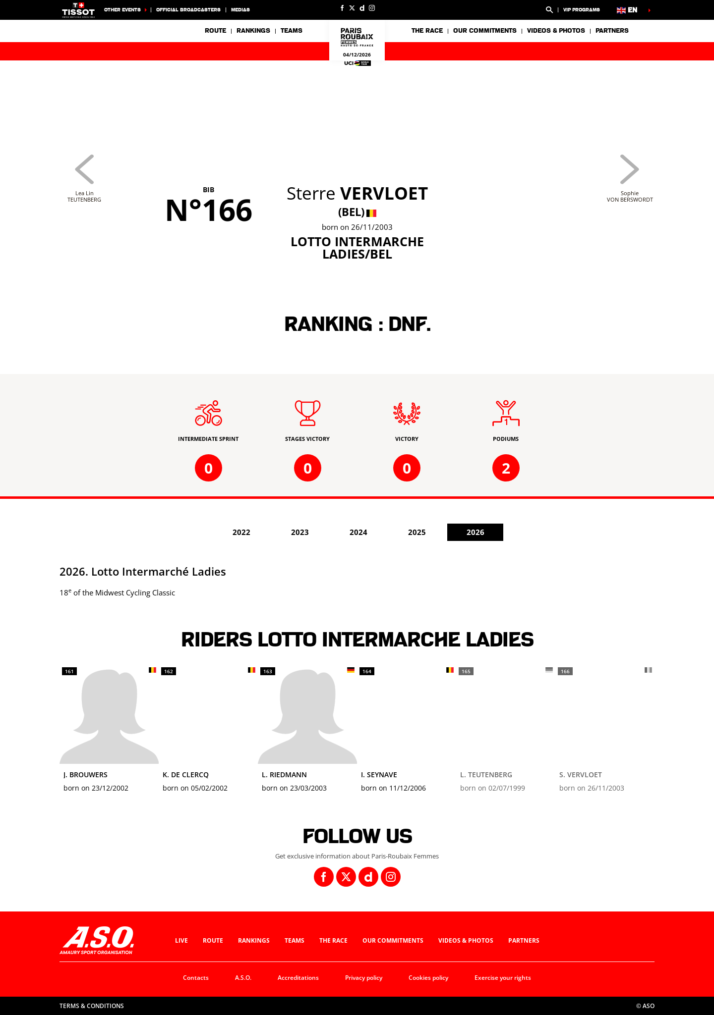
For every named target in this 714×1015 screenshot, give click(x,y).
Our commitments (392, 940)
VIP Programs (581, 9)
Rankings (253, 31)
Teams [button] (291, 31)
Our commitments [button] (485, 31)
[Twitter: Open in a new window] (352, 8)
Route (215, 31)
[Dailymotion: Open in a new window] (362, 8)
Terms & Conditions (92, 1006)
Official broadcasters (188, 9)
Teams (294, 940)
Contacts (196, 977)
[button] (549, 10)
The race (333, 940)
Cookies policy (428, 977)
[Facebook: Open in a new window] (342, 8)
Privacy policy (363, 977)
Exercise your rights (503, 977)
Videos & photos (556, 31)
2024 (358, 532)
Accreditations (298, 977)
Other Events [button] (122, 9)
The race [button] (427, 31)
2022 (241, 532)
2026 (475, 532)
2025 (417, 532)
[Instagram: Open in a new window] (372, 8)
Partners (612, 31)
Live (181, 940)
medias (240, 9)
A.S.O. (243, 977)
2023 (300, 532)
